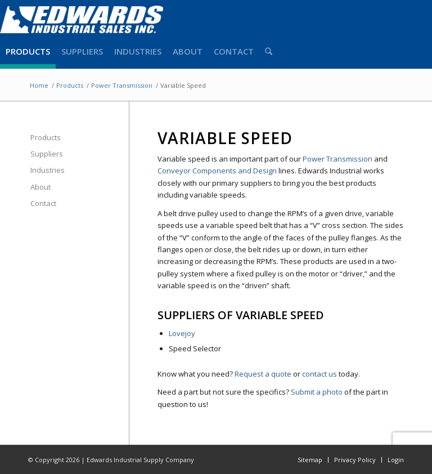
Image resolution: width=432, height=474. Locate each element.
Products (45, 137)
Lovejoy (182, 333)
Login (396, 459)
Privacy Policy (355, 459)
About (40, 187)
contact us (319, 374)
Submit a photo (317, 392)
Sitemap (310, 459)
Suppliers (46, 154)
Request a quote (263, 374)
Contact (43, 203)
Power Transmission (337, 159)
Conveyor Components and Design (217, 171)
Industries (47, 170)
